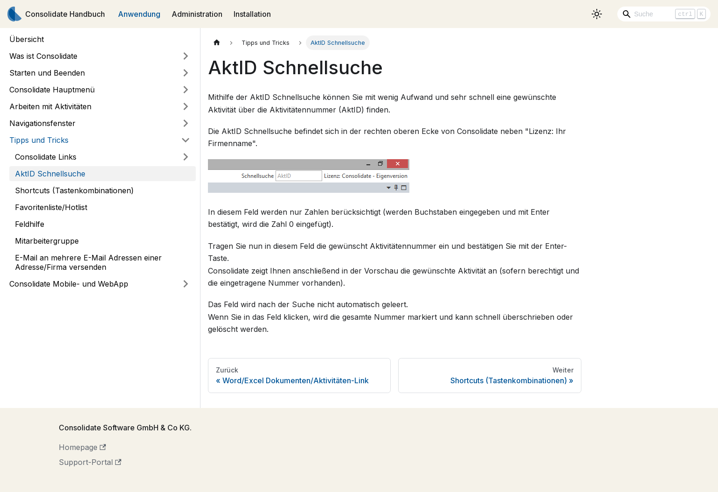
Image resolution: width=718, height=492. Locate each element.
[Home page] (217, 42)
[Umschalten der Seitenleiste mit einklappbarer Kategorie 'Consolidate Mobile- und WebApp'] (185, 283)
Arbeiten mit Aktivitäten (50, 106)
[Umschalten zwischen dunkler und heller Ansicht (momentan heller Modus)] (596, 14)
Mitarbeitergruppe (47, 241)
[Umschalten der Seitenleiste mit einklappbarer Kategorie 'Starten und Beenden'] (185, 72)
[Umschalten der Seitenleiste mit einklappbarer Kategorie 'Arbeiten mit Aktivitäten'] (185, 106)
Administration (197, 14)
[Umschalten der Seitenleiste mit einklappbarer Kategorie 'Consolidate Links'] (185, 156)
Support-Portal (90, 462)
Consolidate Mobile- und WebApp (68, 283)
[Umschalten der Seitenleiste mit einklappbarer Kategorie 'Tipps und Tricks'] (185, 140)
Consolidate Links (45, 157)
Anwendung (139, 14)
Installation (252, 14)
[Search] (664, 14)
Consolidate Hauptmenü (52, 89)
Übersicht (26, 39)
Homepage (82, 447)
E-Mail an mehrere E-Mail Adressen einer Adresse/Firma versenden (88, 262)
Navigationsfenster (42, 123)
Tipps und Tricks (39, 140)
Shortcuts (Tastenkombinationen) (74, 190)
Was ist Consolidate (43, 56)
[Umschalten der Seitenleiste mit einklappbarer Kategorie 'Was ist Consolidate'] (185, 56)
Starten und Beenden (47, 72)
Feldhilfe (29, 224)
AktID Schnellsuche (50, 173)
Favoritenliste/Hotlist (51, 207)
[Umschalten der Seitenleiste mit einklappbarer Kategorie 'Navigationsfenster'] (185, 123)
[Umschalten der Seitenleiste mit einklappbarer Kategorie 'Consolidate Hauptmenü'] (185, 89)
